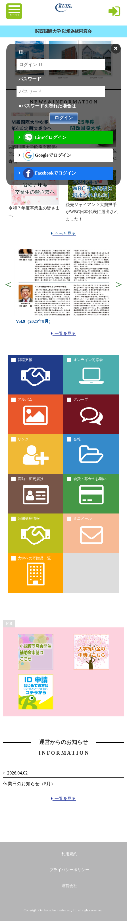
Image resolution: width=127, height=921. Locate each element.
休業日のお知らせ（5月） (29, 783)
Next (118, 284)
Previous (8, 284)
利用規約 (69, 854)
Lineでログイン (44, 137)
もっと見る (63, 233)
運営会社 (69, 886)
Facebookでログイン (49, 173)
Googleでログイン (47, 155)
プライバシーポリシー (69, 870)
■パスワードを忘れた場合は (47, 105)
